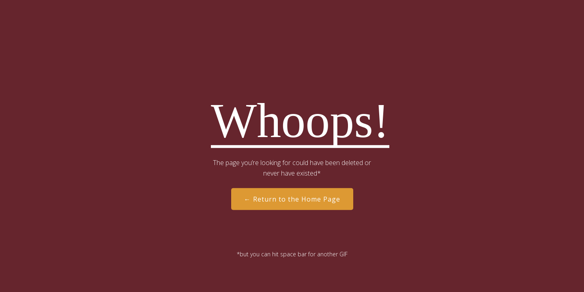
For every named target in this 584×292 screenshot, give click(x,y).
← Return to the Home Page (292, 199)
